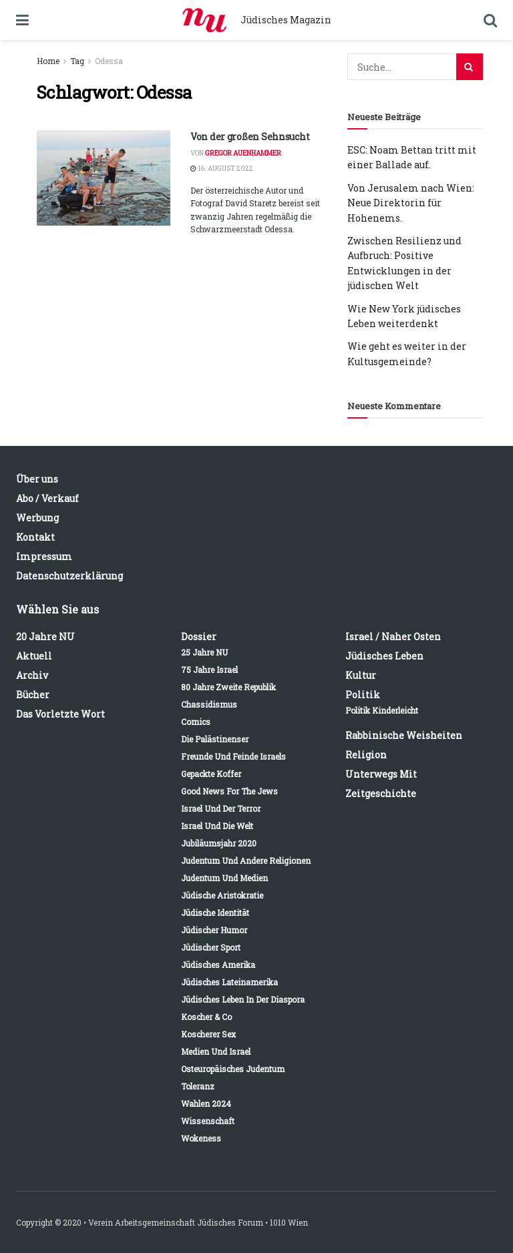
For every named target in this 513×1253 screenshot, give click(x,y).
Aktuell (34, 656)
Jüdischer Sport (210, 947)
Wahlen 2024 (206, 1103)
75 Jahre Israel (209, 669)
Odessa (109, 60)
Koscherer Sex (208, 1034)
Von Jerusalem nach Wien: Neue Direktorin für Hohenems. (410, 203)
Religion (366, 754)
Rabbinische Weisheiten (403, 735)
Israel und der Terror (221, 808)
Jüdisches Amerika (218, 964)
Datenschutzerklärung (69, 575)
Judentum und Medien (224, 877)
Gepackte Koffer (211, 773)
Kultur (360, 675)
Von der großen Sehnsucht (249, 136)
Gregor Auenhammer (243, 153)
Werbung (37, 517)
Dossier (198, 636)
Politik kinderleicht (381, 710)
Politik (362, 694)
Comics (195, 721)
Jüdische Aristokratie (222, 895)
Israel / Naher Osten (393, 636)
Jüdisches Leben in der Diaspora (243, 999)
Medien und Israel (215, 1051)
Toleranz (197, 1086)
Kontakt (35, 537)
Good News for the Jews (229, 791)
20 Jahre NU (45, 636)
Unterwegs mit (381, 774)
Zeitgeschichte (380, 793)
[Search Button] (469, 66)
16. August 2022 (221, 168)
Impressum (44, 556)
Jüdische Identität (215, 912)
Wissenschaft (207, 1120)
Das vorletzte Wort (60, 714)
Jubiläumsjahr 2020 (218, 843)
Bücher (32, 694)
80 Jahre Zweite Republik (228, 687)
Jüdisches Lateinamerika (229, 982)
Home (48, 60)
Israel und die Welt (217, 825)
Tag (77, 60)
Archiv (32, 675)
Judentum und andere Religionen (246, 860)
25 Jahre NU (204, 652)
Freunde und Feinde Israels (233, 756)
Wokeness (201, 1138)
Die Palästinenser (214, 739)
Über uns (37, 479)
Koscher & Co (206, 1016)
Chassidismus (209, 704)
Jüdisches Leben (384, 656)
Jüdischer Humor (214, 930)
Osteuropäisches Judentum (233, 1068)
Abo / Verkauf (47, 498)
